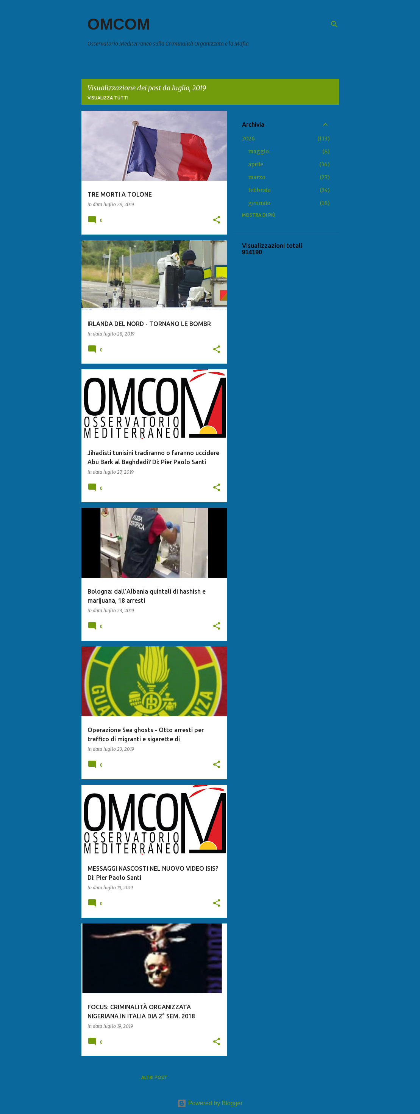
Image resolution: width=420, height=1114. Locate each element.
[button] (216, 220)
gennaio (259, 203)
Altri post (154, 1077)
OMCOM (118, 24)
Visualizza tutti (107, 97)
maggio (258, 151)
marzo (256, 177)
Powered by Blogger (210, 1103)
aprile (255, 164)
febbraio (259, 190)
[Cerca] (334, 24)
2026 (248, 138)
